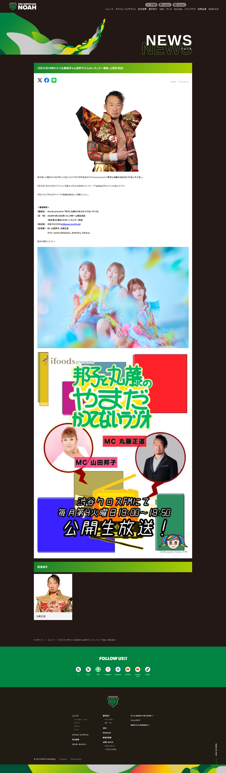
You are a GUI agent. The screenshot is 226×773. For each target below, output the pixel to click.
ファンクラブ (135, 720)
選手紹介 (106, 715)
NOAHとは (107, 732)
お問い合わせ (108, 742)
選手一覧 (107, 722)
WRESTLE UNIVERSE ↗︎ (140, 725)
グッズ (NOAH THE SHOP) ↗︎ (142, 715)
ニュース (51, 640)
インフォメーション (80, 719)
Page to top (216, 750)
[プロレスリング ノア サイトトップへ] (22, 6)
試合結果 (75, 739)
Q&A (105, 728)
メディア (77, 722)
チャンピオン (109, 719)
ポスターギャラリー (79, 744)
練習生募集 (107, 737)
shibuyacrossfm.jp (70, 224)
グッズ (76, 729)
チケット (77, 726)
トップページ (38, 640)
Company (63, 759)
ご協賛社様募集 (110, 749)
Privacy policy (75, 759)
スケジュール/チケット (80, 734)
